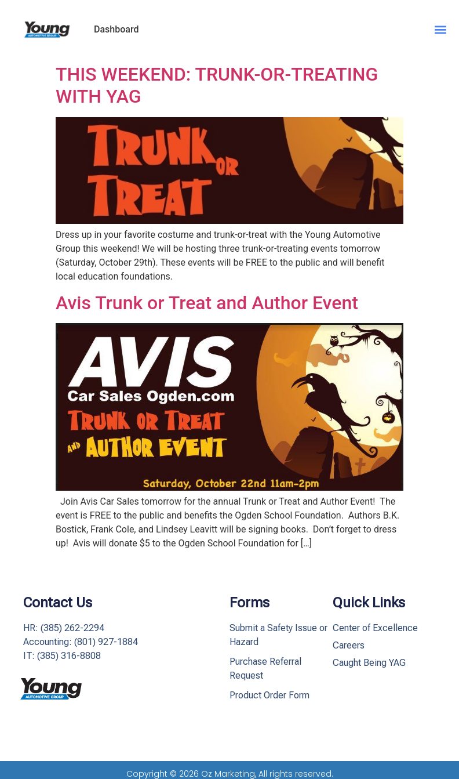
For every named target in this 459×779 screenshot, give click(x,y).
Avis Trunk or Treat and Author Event (207, 303)
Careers (349, 645)
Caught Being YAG (369, 662)
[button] (440, 29)
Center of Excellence (375, 627)
